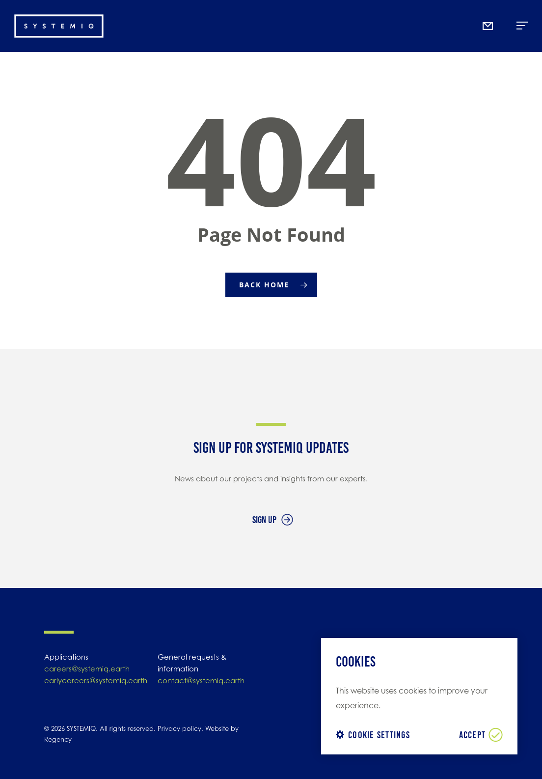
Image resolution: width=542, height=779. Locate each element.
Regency (58, 739)
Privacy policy (179, 728)
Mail (490, 3)
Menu (522, 22)
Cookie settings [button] (379, 734)
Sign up (264, 519)
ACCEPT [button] (472, 734)
